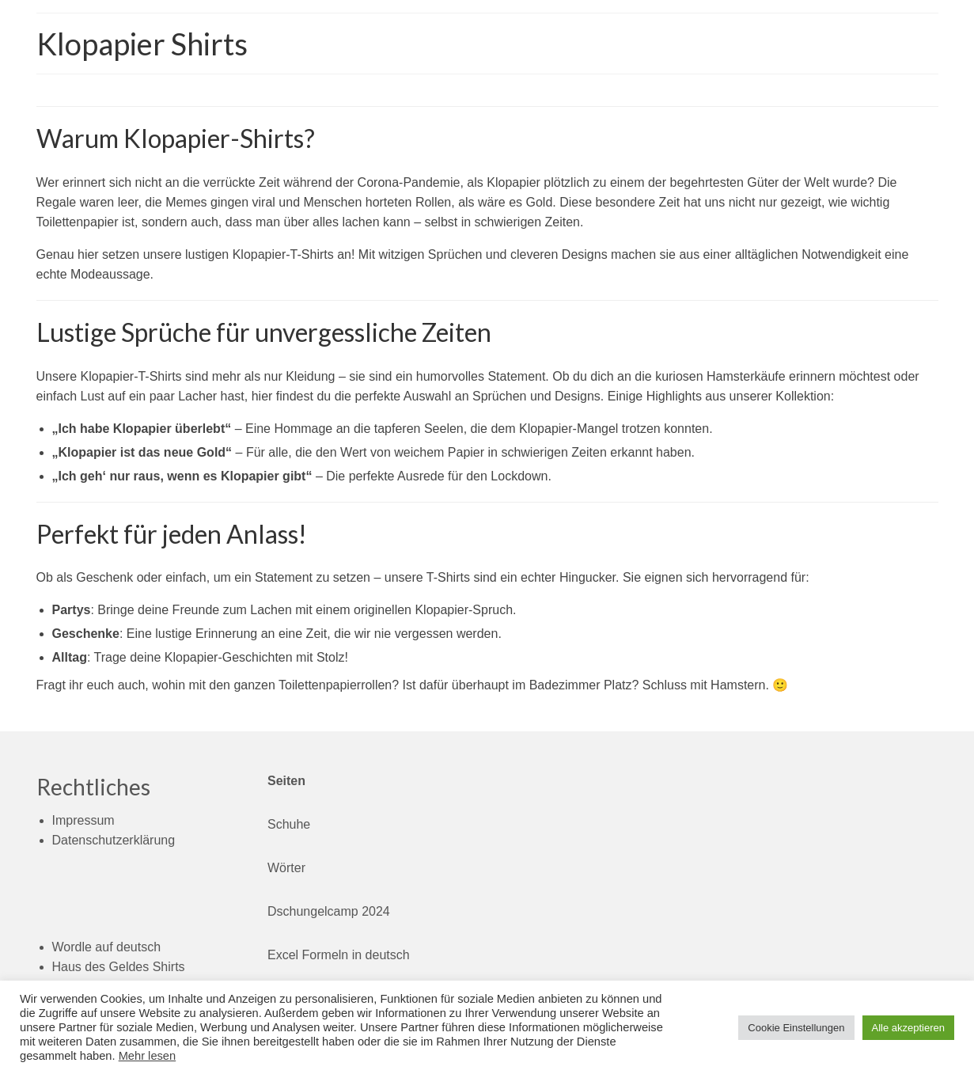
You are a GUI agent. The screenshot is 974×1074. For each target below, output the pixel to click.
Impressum (83, 820)
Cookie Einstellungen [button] (796, 1028)
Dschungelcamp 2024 (328, 911)
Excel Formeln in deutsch (338, 955)
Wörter (286, 868)
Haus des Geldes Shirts (118, 966)
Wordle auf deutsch (106, 947)
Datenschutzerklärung (114, 840)
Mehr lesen (147, 1055)
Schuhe (288, 824)
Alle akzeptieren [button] (909, 1028)
